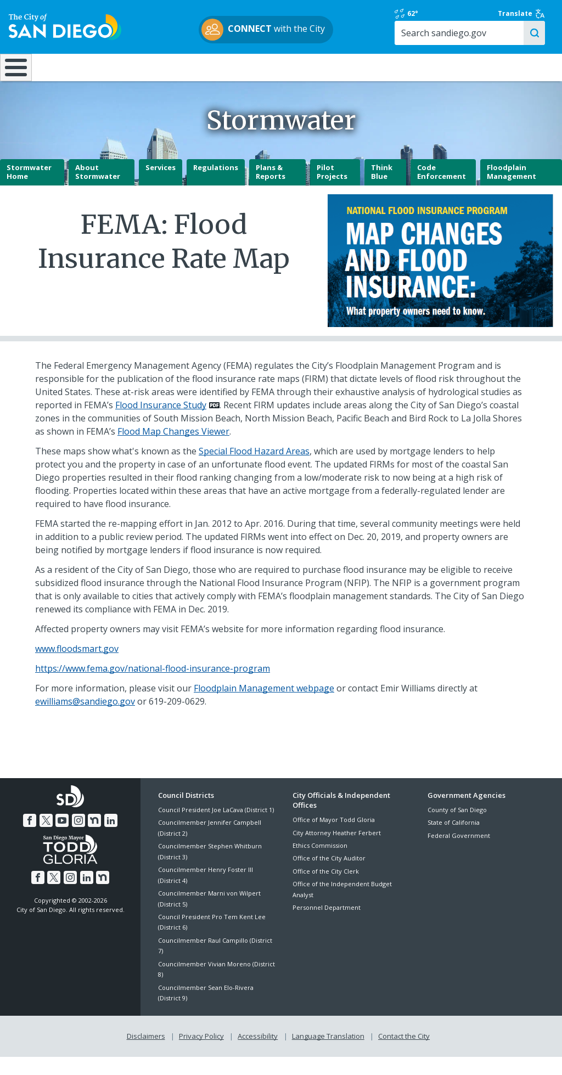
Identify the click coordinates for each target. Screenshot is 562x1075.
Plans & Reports (270, 190)
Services (160, 186)
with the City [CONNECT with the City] (278, 35)
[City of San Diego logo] (65, 31)
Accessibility (258, 1054)
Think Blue (381, 190)
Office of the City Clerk (326, 889)
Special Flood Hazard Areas (254, 469)
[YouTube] (62, 838)
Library (328, 76)
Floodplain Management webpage (264, 706)
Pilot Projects (332, 190)
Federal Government (459, 853)
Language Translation (328, 1054)
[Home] (14, 81)
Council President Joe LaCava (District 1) (216, 828)
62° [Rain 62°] (437, 19)
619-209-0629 (177, 719)
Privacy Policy (201, 1054)
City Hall (515, 76)
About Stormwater (97, 190)
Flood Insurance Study (160, 423)
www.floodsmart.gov (77, 667)
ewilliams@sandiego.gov (85, 719)
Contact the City (404, 1054)
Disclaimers (146, 1054)
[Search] (492, 43)
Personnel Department (327, 925)
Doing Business (243, 76)
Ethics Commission (320, 863)
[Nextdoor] (94, 838)
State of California (454, 841)
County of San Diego (457, 828)
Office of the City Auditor (329, 876)
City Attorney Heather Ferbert (337, 851)
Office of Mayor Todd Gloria (334, 838)
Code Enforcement (441, 190)
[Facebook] (29, 838)
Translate (522, 19)
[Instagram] (78, 838)
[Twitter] (46, 838)
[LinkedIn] (110, 838)
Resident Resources (159, 76)
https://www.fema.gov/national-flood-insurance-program (152, 686)
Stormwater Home (29, 190)
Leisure (72, 76)
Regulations (215, 186)
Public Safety (422, 76)
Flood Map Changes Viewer (173, 449)
